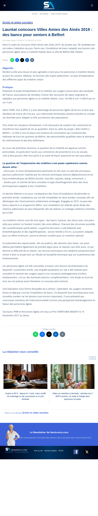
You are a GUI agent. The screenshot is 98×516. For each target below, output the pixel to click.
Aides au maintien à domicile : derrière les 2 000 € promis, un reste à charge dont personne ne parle (72, 396)
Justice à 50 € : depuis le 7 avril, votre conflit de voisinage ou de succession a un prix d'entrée (25, 396)
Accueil (34, 14)
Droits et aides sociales (59, 14)
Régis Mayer (11, 40)
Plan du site (39, 453)
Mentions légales (51, 453)
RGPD (62, 453)
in (27, 60)
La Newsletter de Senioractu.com (49, 434)
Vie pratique (44, 14)
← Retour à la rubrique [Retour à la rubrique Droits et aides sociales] (25, 415)
